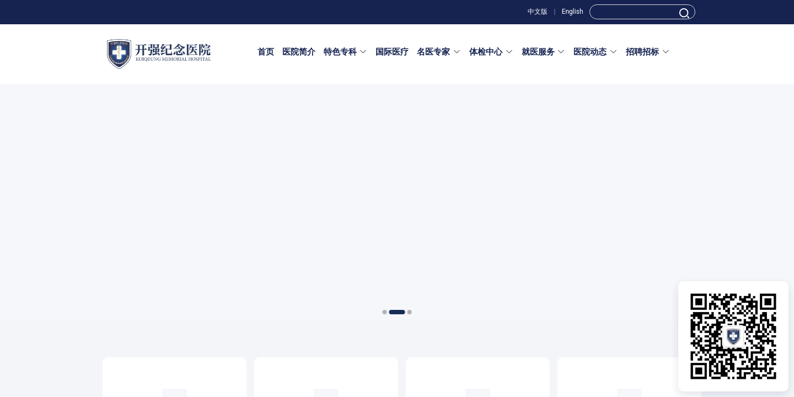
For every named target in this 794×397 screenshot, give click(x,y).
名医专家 (439, 52)
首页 (265, 52)
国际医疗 (392, 52)
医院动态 (595, 52)
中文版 (538, 11)
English (572, 11)
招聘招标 (648, 52)
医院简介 (298, 52)
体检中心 (491, 52)
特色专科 (346, 52)
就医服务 (544, 52)
